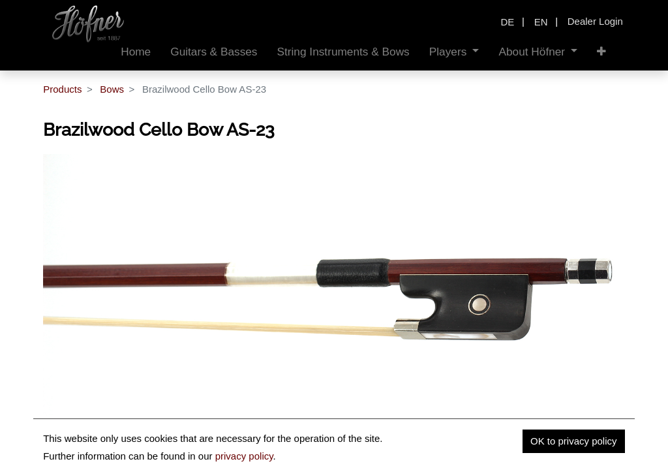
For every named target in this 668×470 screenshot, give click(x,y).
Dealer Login (595, 21)
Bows (112, 89)
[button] (601, 52)
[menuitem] (135, 52)
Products (62, 89)
